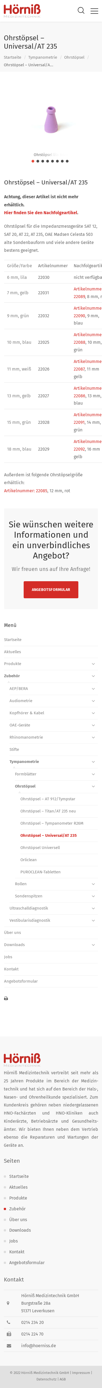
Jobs (8, 956)
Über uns (12, 932)
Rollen (21, 883)
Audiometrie (21, 700)
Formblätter (25, 774)
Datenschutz (46, 1379)
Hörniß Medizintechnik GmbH (45, 1373)
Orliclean (28, 859)
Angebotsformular (51, 589)
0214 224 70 (32, 1334)
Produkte (12, 663)
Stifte (14, 749)
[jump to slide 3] (42, 161)
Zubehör (12, 675)
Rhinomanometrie (26, 737)
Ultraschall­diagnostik (29, 908)
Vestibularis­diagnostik (30, 920)
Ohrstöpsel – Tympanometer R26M (52, 823)
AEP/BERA (19, 688)
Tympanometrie (42, 57)
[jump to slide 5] (52, 161)
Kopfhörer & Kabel (27, 712)
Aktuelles (12, 651)
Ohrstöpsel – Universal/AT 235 (48, 835)
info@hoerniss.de (38, 1345)
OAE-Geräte (20, 725)
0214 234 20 (32, 1322)
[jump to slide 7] (62, 161)
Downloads (14, 944)
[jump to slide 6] (57, 161)
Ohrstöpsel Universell (40, 847)
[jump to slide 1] (33, 161)
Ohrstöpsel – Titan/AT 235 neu (48, 811)
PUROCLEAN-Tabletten (40, 872)
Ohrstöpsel (74, 57)
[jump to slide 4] (47, 161)
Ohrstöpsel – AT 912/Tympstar (47, 799)
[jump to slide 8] (67, 161)
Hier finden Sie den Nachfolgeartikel (40, 212)
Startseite (12, 57)
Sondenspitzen (28, 896)
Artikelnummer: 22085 (25, 490)
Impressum (81, 1373)
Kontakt (11, 969)
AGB (63, 1379)
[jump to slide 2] (37, 161)
